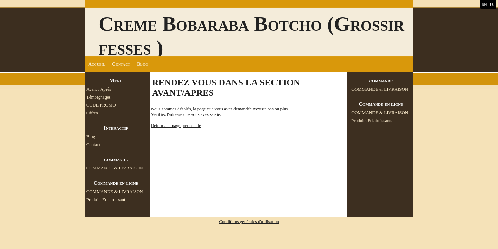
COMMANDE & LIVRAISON (114, 167)
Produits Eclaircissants (106, 199)
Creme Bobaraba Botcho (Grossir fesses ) (251, 35)
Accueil (96, 64)
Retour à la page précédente (176, 125)
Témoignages (98, 97)
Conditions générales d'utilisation (249, 221)
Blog (142, 64)
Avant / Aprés (98, 89)
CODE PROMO (101, 105)
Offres (92, 113)
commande (116, 159)
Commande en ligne (115, 183)
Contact (121, 64)
